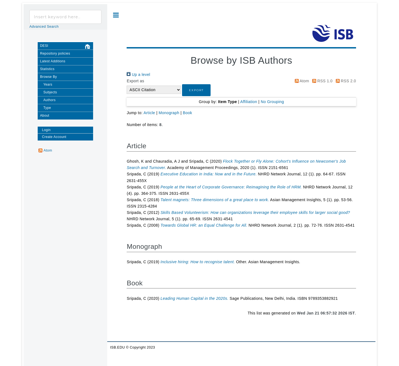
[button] (196, 90)
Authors (49, 100)
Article (149, 113)
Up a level (138, 74)
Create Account (54, 137)
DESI (66, 47)
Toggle (116, 15)
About (44, 115)
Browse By (48, 77)
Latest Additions (52, 61)
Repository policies (55, 53)
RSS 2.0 (345, 81)
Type (47, 108)
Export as (135, 81)
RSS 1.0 (321, 81)
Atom (301, 81)
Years (47, 84)
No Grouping (272, 101)
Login (46, 130)
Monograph (169, 113)
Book (187, 113)
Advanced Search (44, 27)
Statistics (47, 69)
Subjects (50, 92)
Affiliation (248, 101)
